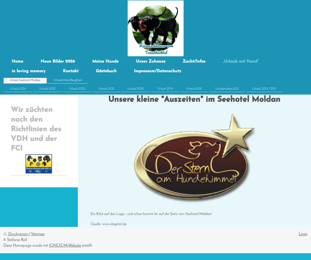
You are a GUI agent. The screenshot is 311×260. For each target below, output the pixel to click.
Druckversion (16, 234)
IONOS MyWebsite (65, 246)
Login (303, 234)
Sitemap (38, 234)
